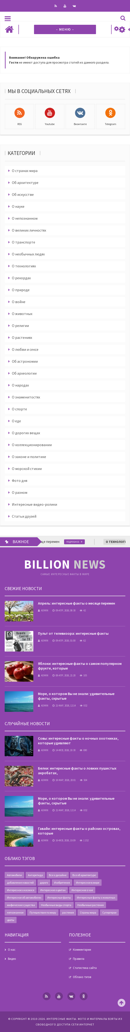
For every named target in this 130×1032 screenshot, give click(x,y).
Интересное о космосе (20, 890)
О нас (11, 950)
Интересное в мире (87, 882)
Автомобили (14, 875)
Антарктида (35, 875)
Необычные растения (90, 905)
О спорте (19, 409)
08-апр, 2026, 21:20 (63, 675)
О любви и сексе (25, 349)
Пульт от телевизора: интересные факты (73, 633)
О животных (22, 313)
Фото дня (19, 480)
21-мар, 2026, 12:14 (64, 705)
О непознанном (25, 218)
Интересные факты (59, 897)
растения (68, 912)
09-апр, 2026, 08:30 (63, 610)
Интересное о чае (82, 890)
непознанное (15, 912)
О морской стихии (27, 468)
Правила (78, 959)
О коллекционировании (32, 444)
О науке (18, 206)
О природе (21, 289)
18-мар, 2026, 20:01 (64, 780)
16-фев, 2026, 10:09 (63, 840)
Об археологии (24, 373)
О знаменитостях (26, 397)
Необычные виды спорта (56, 905)
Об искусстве (23, 194)
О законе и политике (29, 456)
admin (43, 610)
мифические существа (21, 905)
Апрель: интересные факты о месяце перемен (76, 603)
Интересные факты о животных (96, 897)
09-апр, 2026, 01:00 (63, 640)
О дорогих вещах (26, 432)
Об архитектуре (25, 182)
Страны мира (88, 912)
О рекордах (21, 278)
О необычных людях (28, 254)
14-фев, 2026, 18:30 (63, 750)
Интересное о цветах (52, 890)
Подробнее (76, 542)
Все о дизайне (57, 875)
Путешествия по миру (43, 912)
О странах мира (25, 170)
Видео (12, 959)
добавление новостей (20, 882)
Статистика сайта (85, 968)
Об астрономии (25, 361)
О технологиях (24, 266)
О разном (19, 492)
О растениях (22, 337)
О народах (20, 385)
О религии (20, 325)
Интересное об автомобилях (24, 897)
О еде (16, 421)
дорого (44, 882)
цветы (10, 920)
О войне (18, 301)
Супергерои (109, 912)
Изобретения (62, 882)
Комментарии (82, 950)
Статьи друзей (24, 516)
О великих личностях (29, 230)
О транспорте (23, 242)
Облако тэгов (82, 977)
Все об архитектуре (84, 875)
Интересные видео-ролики (34, 504)
